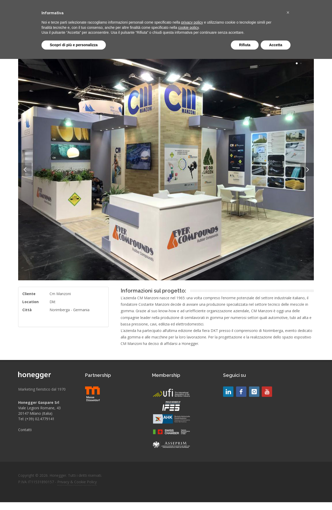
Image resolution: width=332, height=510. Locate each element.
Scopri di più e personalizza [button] (74, 45)
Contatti (25, 429)
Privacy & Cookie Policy (77, 481)
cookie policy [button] (188, 27)
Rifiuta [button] (245, 45)
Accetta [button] (275, 45)
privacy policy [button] (192, 22)
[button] (288, 12)
